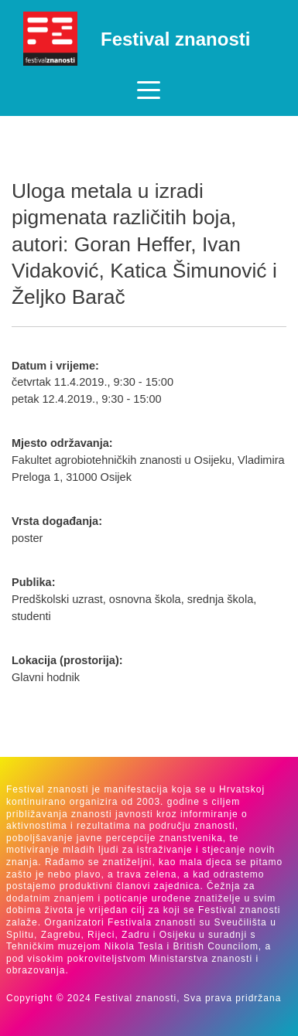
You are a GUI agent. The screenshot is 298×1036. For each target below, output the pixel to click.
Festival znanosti (175, 39)
